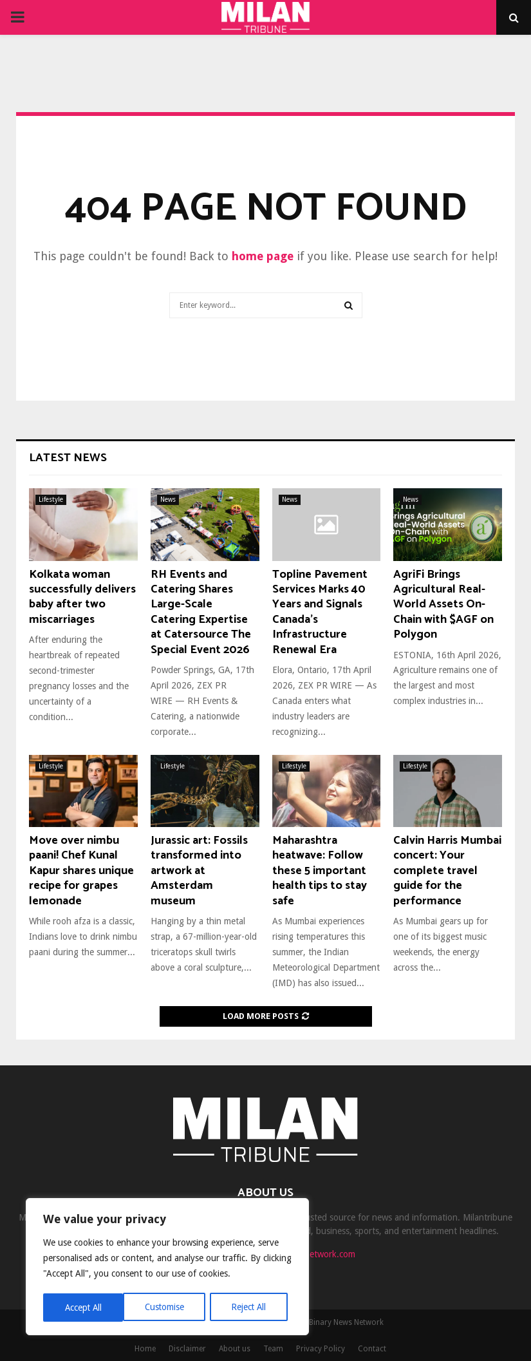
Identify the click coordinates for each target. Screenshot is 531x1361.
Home (145, 1348)
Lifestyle (51, 499)
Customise (84, 1307)
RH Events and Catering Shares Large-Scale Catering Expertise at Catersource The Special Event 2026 (201, 612)
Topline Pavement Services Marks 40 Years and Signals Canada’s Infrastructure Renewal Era (320, 612)
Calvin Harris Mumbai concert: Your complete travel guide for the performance (447, 871)
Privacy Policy (320, 1348)
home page (262, 256)
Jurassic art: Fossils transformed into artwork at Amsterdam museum (199, 871)
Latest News (68, 458)
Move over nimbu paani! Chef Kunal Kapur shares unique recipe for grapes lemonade (81, 871)
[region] (167, 1267)
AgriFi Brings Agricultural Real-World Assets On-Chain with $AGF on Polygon (443, 605)
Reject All (169, 1307)
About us (234, 1348)
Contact (372, 1348)
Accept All (251, 1307)
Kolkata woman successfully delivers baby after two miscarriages (82, 597)
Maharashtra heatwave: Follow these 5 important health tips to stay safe (319, 871)
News (168, 499)
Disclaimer (187, 1348)
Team (273, 1348)
